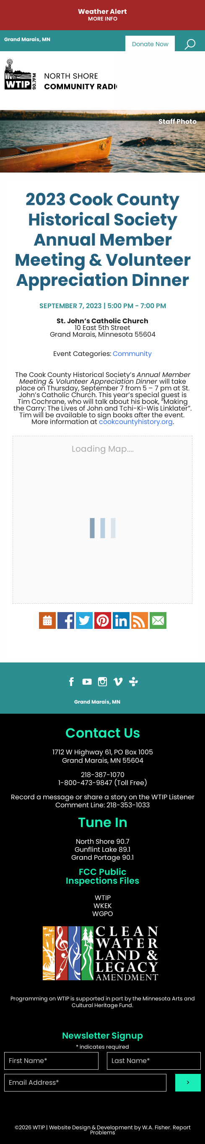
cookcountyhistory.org (136, 422)
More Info (102, 19)
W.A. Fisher (156, 1127)
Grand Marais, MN (27, 39)
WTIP (103, 898)
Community (132, 354)
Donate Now (150, 44)
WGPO (102, 914)
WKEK (102, 906)
